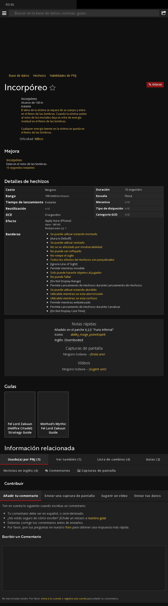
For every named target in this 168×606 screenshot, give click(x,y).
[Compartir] (163, 13)
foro (68, 527)
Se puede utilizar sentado (67, 243)
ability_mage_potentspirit (85, 334)
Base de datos (19, 75)
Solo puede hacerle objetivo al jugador (76, 273)
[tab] (24, 459)
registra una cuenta (75, 598)
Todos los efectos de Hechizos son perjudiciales (82, 260)
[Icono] (12, 102)
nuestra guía (96, 518)
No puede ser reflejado (65, 251)
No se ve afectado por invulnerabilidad (76, 247)
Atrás (9, 4)
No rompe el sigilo (62, 255)
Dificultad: (27, 139)
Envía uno (97, 354)
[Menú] (4, 13)
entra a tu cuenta (51, 598)
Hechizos (39, 75)
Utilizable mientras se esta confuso (73, 298)
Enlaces (157, 84)
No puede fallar (60, 277)
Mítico (39, 139)
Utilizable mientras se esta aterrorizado (76, 294)
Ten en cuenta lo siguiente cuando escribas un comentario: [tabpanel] (84, 552)
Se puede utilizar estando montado (73, 234)
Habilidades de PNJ (63, 75)
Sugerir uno (97, 369)
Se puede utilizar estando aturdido (73, 290)
